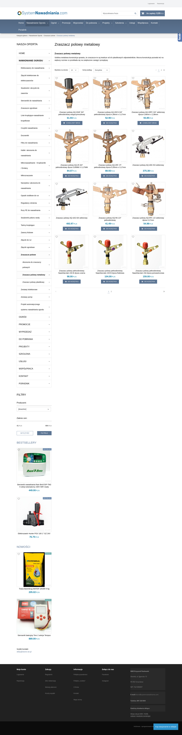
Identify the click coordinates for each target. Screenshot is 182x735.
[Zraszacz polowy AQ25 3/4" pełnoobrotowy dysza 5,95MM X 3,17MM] (72, 168)
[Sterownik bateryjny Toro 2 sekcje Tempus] (34, 637)
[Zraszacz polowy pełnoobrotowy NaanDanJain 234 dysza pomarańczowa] (148, 273)
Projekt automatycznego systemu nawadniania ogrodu (32, 308)
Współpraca (143, 24)
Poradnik (22, 31)
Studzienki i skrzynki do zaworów (30, 92)
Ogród (53, 24)
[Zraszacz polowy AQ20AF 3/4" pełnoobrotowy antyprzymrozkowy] (72, 115)
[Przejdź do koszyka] (155, 14)
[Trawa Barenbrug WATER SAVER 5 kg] (34, 590)
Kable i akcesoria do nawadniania (29, 154)
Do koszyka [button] (110, 124)
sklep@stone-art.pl (24, 653)
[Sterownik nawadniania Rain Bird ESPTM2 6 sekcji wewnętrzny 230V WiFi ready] (34, 487)
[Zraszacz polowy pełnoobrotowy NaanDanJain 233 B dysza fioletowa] (110, 273)
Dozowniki (25, 137)
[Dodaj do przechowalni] (57, 80)
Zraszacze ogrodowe (29, 110)
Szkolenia (119, 24)
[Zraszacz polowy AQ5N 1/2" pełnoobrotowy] (110, 221)
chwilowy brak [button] (71, 124)
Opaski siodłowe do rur (30, 197)
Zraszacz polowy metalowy (33, 276)
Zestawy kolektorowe (29, 291)
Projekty (106, 24)
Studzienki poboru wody (30, 219)
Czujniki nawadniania (29, 130)
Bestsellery (26, 444)
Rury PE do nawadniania (30, 212)
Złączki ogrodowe (28, 249)
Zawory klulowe (27, 234)
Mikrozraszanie (27, 177)
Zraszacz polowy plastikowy (33, 284)
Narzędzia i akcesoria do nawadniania (30, 187)
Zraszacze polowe (28, 256)
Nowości (23, 548)
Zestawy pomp (26, 299)
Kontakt (154, 24)
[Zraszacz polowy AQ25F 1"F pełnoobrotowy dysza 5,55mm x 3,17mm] (110, 168)
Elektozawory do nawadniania (32, 70)
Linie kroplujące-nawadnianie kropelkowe (32, 119)
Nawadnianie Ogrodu (36, 24)
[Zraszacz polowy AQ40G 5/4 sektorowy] (148, 167)
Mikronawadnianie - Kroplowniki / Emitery (33, 167)
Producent (21, 404)
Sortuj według (87, 72)
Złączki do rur (26, 242)
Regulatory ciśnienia (29, 205)
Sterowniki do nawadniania (31, 102)
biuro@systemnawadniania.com (147, 694)
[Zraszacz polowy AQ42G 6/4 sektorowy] (71, 220)
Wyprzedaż (78, 24)
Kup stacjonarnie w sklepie (165, 727)
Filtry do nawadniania (29, 145)
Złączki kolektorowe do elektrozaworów (30, 79)
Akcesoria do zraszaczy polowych (31, 266)
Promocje (66, 24)
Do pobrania (91, 24)
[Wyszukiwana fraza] (115, 14)
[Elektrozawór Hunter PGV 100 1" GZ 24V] (34, 535)
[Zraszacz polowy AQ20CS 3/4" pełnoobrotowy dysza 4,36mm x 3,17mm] (110, 115)
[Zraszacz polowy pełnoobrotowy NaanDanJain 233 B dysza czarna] (72, 273)
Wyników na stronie (61, 72)
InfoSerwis (137, 726)
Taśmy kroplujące (28, 227)
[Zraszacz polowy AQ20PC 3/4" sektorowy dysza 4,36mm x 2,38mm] (148, 115)
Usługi (132, 24)
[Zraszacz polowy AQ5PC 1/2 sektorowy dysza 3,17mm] (148, 221)
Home (21, 24)
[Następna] (164, 71)
